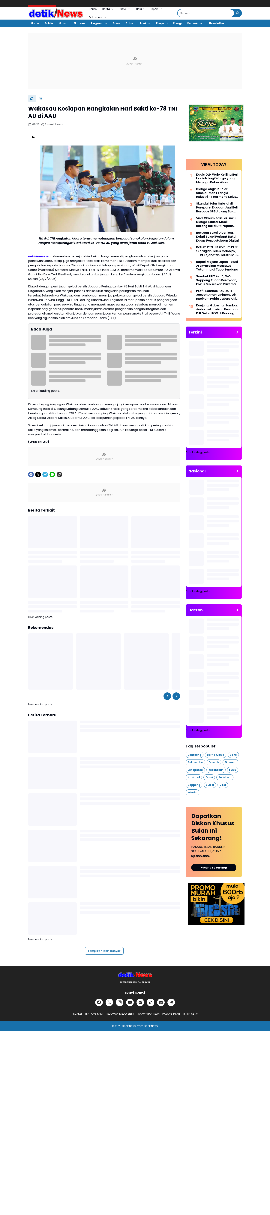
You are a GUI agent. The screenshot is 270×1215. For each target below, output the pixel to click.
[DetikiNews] (135, 975)
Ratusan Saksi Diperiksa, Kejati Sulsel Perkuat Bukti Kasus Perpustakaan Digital (217, 237)
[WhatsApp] (52, 474)
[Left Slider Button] (167, 696)
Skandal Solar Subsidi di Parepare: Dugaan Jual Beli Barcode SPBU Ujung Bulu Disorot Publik (217, 207)
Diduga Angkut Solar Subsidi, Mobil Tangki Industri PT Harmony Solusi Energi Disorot (216, 193)
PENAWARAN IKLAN (148, 1014)
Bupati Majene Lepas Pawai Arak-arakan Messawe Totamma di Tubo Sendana (217, 266)
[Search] (206, 13)
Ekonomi (80, 23)
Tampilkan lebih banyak (104, 951)
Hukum (63, 23)
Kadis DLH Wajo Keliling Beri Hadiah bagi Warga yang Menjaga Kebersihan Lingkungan (217, 178)
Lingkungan (99, 23)
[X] (38, 474)
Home (93, 9)
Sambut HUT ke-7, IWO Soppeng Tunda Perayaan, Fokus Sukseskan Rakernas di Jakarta (216, 280)
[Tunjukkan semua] (237, 332)
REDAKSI (77, 1014)
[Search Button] (238, 13)
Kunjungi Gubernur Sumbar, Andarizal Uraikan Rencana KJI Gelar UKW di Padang (217, 309)
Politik (49, 23)
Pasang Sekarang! (214, 867)
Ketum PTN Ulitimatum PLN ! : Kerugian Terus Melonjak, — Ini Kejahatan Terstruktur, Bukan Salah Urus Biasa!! (217, 251)
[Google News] (140, 1002)
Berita (108, 9)
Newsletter (216, 23)
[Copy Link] (59, 474)
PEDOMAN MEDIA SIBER (120, 1014)
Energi (177, 23)
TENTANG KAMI (94, 1014)
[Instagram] (119, 1002)
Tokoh (130, 23)
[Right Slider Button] (176, 696)
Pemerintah (195, 23)
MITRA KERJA (190, 1014)
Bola (141, 9)
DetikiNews (129, 1026)
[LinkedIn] (161, 1002)
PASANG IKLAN (171, 1014)
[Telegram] (45, 474)
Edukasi (145, 23)
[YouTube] (130, 1002)
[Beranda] (32, 98)
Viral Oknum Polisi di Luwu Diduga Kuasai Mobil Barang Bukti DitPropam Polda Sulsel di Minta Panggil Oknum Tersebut (216, 222)
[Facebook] (31, 474)
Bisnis (125, 9)
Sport (157, 9)
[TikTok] (150, 1002)
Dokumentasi (97, 17)
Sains (116, 23)
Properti (162, 23)
